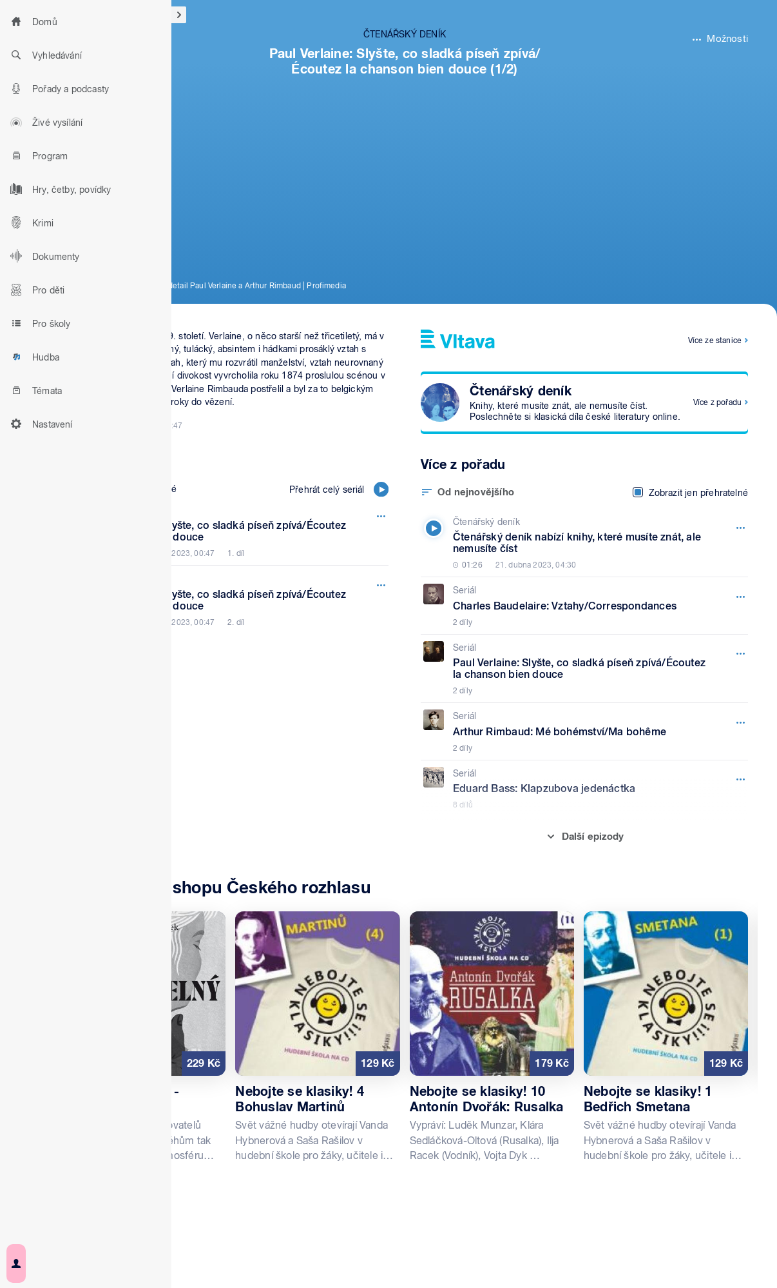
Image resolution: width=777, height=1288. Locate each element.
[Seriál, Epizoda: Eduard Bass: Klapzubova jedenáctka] (581, 788)
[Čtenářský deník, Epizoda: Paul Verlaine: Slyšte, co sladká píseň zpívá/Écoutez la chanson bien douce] (221, 531)
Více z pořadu (717, 402)
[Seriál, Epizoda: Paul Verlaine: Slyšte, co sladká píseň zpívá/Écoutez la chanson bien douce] (581, 669)
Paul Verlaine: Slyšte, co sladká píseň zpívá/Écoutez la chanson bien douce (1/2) (405, 61)
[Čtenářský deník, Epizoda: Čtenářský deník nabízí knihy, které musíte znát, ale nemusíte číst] (581, 543)
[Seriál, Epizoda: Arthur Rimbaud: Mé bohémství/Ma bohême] (581, 731)
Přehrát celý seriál (338, 489)
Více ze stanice (715, 340)
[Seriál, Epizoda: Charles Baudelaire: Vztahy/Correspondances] (581, 605)
